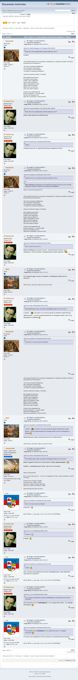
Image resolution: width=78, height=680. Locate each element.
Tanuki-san (10, 101)
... (11, 33)
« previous (69, 31)
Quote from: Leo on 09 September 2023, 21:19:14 (35, 594)
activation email (16, 12)
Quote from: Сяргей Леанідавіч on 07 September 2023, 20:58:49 (39, 48)
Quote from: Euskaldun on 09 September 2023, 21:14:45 (37, 564)
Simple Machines (46, 671)
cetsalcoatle (10, 448)
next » (74, 31)
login (17, 10)
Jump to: (61, 660)
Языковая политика (14, 4)
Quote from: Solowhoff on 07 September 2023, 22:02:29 (37, 141)
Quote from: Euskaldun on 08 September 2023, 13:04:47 (37, 174)
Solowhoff (9, 41)
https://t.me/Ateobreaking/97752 (32, 190)
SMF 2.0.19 (32, 671)
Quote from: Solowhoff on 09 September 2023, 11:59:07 (37, 243)
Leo (7, 493)
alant (7, 269)
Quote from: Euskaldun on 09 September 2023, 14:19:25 (37, 338)
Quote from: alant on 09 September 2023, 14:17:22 (36, 305)
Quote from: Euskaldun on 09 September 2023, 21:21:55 (37, 627)
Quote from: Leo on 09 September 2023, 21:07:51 (35, 530)
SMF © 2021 (39, 671)
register (23, 10)
